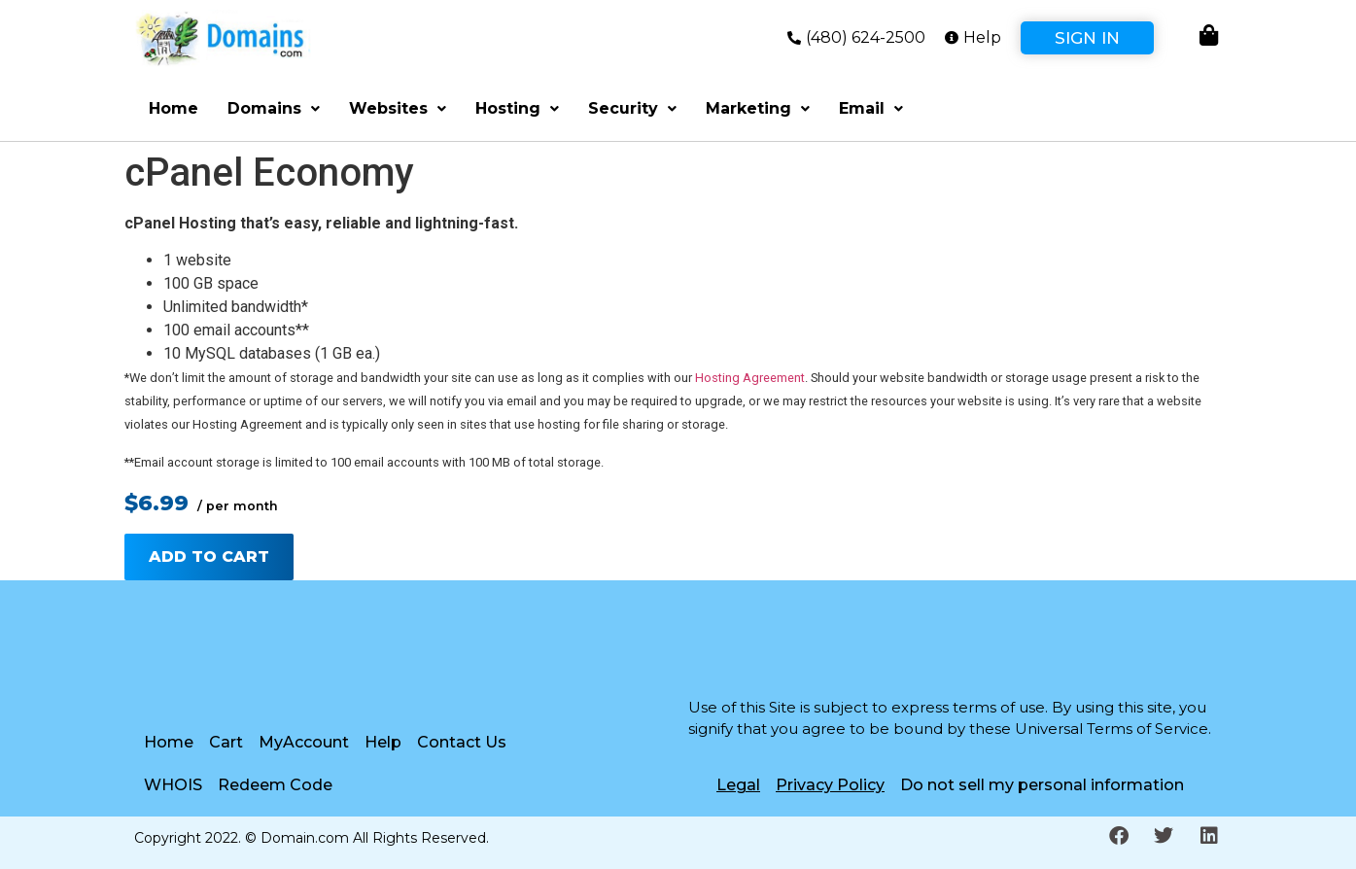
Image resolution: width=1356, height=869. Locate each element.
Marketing (758, 108)
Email (871, 108)
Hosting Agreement (750, 377)
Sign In (1087, 38)
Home (173, 108)
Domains (273, 108)
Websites (397, 108)
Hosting (517, 108)
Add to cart (209, 556)
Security (632, 108)
